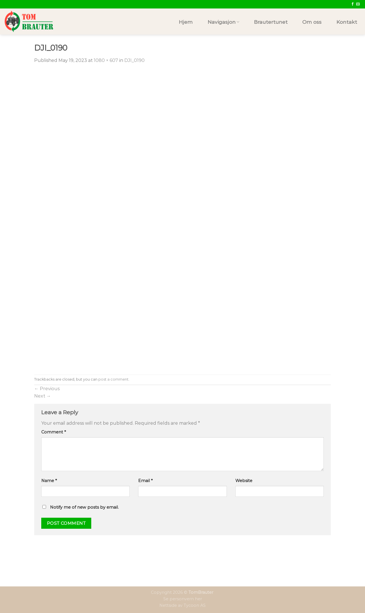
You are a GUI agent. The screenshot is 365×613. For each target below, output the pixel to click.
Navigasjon (223, 22)
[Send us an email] (358, 4)
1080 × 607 (106, 60)
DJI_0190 (134, 60)
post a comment (113, 379)
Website (243, 480)
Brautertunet (271, 22)
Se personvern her (182, 598)
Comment (53, 432)
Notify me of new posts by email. (84, 507)
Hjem (186, 22)
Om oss (311, 22)
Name (49, 480)
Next (42, 396)
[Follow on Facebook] (352, 4)
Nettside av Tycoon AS (182, 605)
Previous (47, 388)
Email (145, 480)
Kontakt (346, 22)
